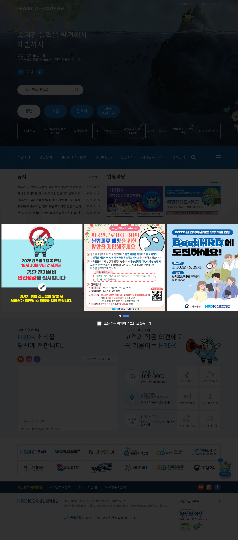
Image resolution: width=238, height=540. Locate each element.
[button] (122, 316)
